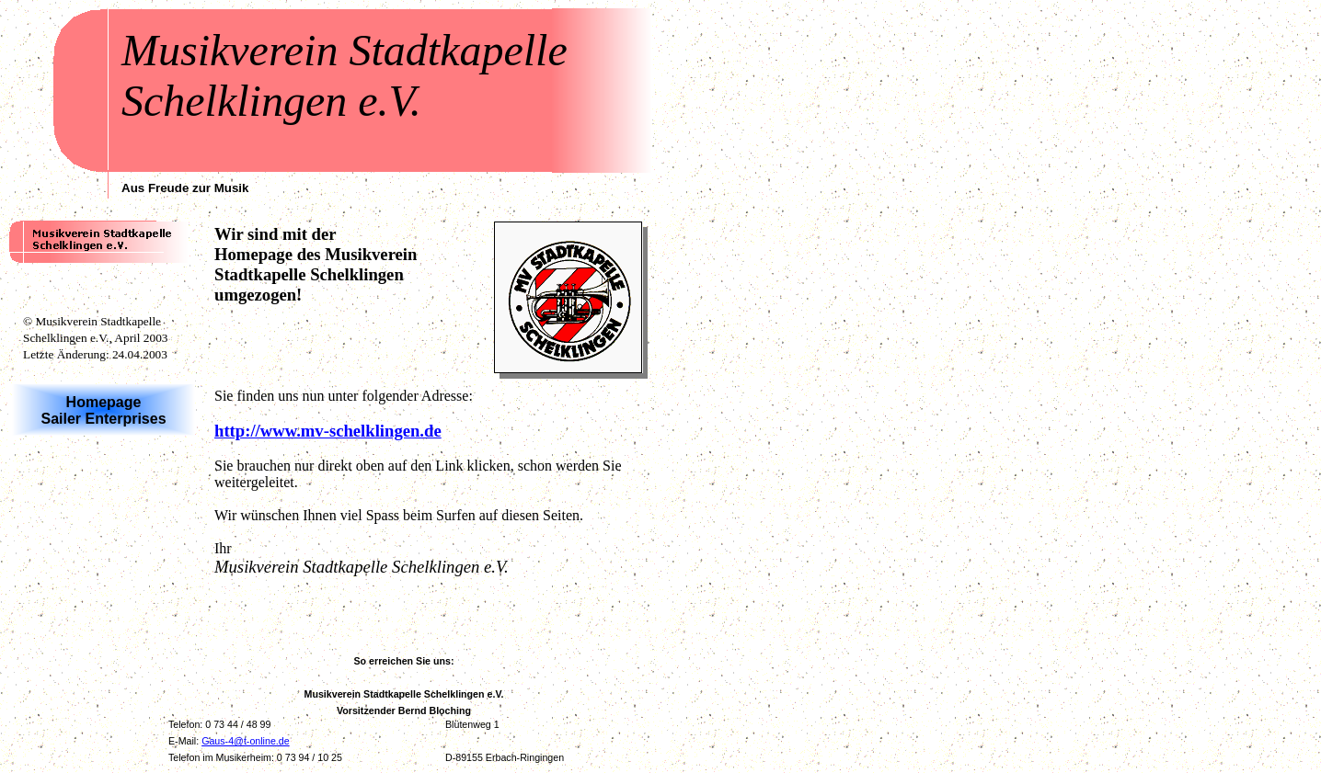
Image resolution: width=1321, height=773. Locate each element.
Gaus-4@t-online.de (245, 740)
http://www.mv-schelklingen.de (328, 430)
